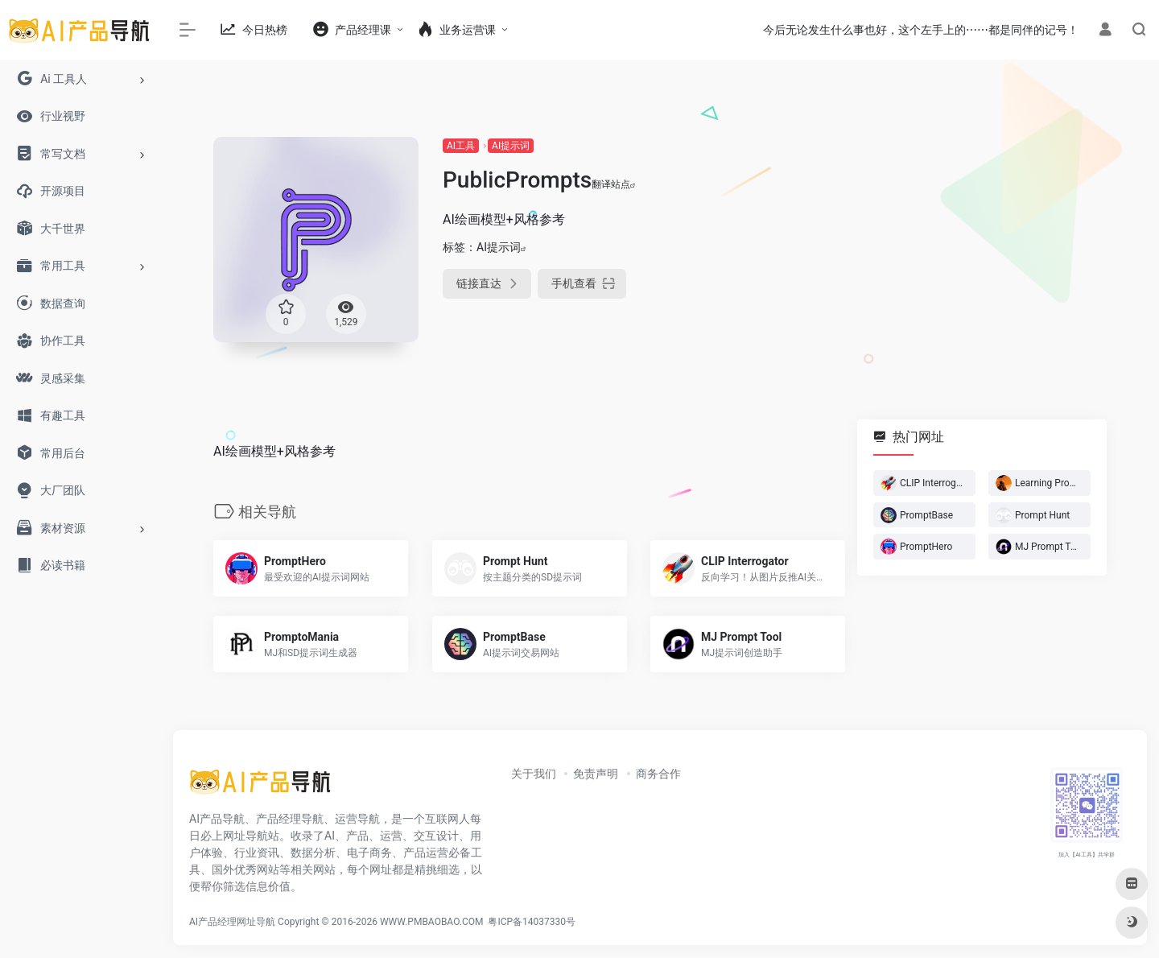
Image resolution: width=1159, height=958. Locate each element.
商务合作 (658, 773)
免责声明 (595, 773)
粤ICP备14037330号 (531, 921)
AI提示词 (511, 145)
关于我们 (533, 773)
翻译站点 (614, 184)
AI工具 (461, 145)
